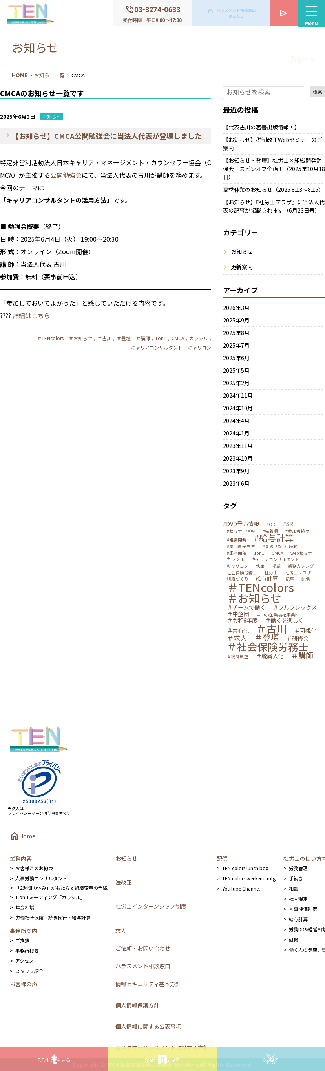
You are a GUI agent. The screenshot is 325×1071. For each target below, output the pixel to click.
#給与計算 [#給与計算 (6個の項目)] (274, 537)
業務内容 (21, 858)
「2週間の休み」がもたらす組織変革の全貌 (61, 887)
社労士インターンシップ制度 (150, 906)
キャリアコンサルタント (157, 347)
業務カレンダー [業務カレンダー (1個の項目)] (303, 566)
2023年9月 (236, 471)
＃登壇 (124, 338)
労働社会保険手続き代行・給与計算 (53, 917)
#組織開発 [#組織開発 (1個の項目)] (236, 540)
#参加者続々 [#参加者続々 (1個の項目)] (297, 531)
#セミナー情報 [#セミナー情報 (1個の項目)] (241, 531)
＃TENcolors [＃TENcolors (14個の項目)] (260, 587)
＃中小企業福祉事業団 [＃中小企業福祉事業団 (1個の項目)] (277, 615)
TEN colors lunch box (245, 868)
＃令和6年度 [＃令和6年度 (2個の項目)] (242, 620)
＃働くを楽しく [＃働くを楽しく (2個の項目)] (284, 620)
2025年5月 (236, 370)
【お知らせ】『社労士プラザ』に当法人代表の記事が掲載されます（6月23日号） (274, 206)
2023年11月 (238, 446)
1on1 (160, 338)
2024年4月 (236, 420)
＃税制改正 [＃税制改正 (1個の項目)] (237, 657)
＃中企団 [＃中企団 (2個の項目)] (238, 614)
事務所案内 (23, 930)
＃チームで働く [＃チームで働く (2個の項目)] (246, 607)
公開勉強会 (66, 175)
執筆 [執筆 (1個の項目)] (260, 566)
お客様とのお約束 (34, 868)
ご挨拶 (22, 940)
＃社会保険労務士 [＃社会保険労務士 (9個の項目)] (268, 646)
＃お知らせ (80, 338)
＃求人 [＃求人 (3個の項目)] (237, 637)
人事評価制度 (303, 908)
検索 (317, 92)
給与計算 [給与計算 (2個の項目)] (267, 578)
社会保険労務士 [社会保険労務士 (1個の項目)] (242, 573)
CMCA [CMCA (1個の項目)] (277, 553)
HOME (19, 75)
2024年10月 (238, 408)
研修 (293, 939)
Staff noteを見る (162, 1059)
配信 (222, 858)
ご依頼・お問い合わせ (142, 948)
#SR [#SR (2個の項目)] (288, 523)
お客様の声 (23, 984)
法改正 (123, 882)
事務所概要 (27, 950)
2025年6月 (236, 358)
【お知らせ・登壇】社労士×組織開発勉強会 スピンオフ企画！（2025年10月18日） (274, 169)
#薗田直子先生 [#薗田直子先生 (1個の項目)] (241, 547)
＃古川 (104, 338)
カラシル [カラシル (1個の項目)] (235, 559)
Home (22, 836)
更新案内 (242, 267)
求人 (120, 930)
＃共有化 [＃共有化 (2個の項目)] (238, 630)
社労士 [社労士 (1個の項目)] (271, 573)
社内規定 (298, 898)
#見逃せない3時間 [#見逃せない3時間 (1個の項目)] (280, 547)
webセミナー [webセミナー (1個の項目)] (303, 553)
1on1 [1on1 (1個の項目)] (259, 553)
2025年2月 (236, 383)
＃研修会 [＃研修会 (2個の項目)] (298, 638)
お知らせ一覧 (49, 75)
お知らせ (51, 116)
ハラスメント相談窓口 (142, 966)
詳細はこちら (31, 315)
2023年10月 (238, 458)
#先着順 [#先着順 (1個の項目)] (270, 531)
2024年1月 (236, 433)
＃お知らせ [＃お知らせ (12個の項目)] (254, 598)
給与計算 (298, 919)
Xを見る (270, 1059)
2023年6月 (236, 483)
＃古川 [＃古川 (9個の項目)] (271, 628)
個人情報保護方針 (137, 1005)
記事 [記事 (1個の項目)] (289, 579)
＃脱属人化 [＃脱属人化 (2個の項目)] (269, 656)
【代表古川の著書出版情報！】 (261, 127)
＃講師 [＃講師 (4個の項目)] (302, 655)
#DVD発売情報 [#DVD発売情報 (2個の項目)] (241, 523)
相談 (293, 888)
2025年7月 (236, 345)
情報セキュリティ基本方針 (148, 984)
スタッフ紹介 (29, 970)
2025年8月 (236, 333)
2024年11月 (238, 395)
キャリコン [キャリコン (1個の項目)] (237, 566)
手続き (296, 878)
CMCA (178, 338)
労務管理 (298, 868)
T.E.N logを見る (54, 1059)
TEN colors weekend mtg (249, 878)
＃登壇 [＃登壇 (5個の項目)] (266, 637)
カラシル (198, 338)
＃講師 (143, 338)
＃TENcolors (50, 338)
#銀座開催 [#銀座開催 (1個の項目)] (236, 553)
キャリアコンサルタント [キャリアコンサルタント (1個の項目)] (275, 559)
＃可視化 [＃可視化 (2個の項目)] (305, 630)
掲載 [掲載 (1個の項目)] (276, 566)
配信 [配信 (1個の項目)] (305, 579)
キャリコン (199, 347)
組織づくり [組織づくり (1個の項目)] (237, 579)
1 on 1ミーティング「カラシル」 (50, 897)
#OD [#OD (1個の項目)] (271, 525)
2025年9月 (236, 320)
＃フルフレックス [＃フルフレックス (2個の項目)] (295, 607)
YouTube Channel (241, 888)
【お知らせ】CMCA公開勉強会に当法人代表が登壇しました (107, 136)
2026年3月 (236, 307)
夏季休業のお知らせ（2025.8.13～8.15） (273, 189)
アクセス (24, 960)
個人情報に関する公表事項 (148, 1026)
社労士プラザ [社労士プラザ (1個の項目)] (298, 573)
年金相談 (24, 907)
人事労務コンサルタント (41, 878)
